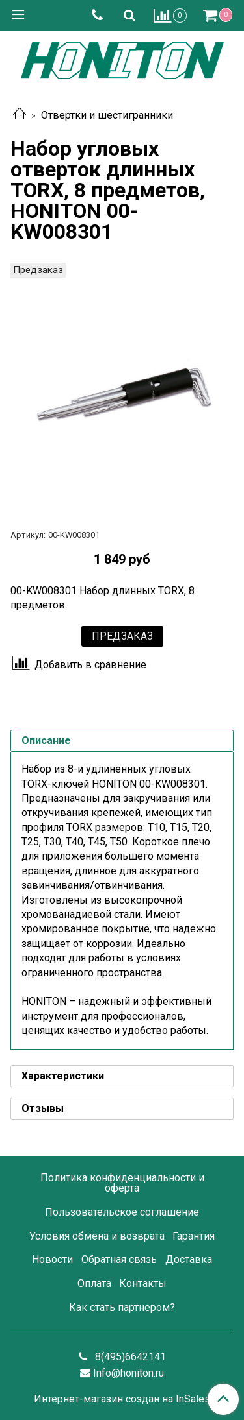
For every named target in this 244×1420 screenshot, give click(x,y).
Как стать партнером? (122, 1307)
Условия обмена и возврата (97, 1236)
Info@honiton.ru (128, 1373)
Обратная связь (119, 1259)
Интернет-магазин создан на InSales (122, 1399)
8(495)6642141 (129, 1357)
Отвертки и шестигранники (107, 115)
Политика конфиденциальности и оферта (122, 1183)
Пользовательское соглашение (122, 1212)
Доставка (188, 1259)
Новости (52, 1259)
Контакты (143, 1283)
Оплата (94, 1283)
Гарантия (193, 1236)
